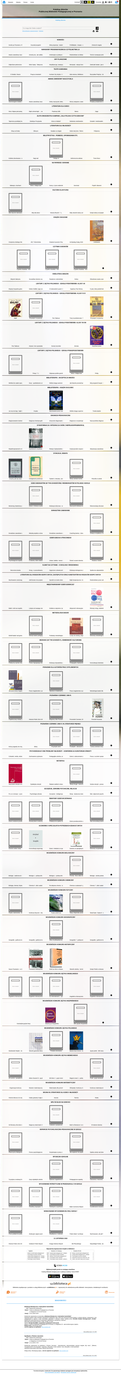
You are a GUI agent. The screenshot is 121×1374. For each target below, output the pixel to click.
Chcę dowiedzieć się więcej (52, 1372)
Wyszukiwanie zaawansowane (30, 31)
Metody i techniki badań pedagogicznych (36, 1253)
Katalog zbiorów (60, 20)
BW (85, 2)
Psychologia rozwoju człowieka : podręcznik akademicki (61, 1259)
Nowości (10, 2)
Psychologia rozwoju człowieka (34, 1259)
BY (93, 2)
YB (89, 2)
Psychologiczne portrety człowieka (34, 1254)
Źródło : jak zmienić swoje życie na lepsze (80, 1259)
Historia (18, 2)
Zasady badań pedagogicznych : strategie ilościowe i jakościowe (40, 1257)
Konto (32, 2)
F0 (103, 2)
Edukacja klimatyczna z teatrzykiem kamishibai (38, 1306)
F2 (110, 2)
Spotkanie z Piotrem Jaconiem (33, 1336)
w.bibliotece (51, 1287)
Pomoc (25, 2)
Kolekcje (41, 31)
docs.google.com (46, 1327)
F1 (106, 2)
